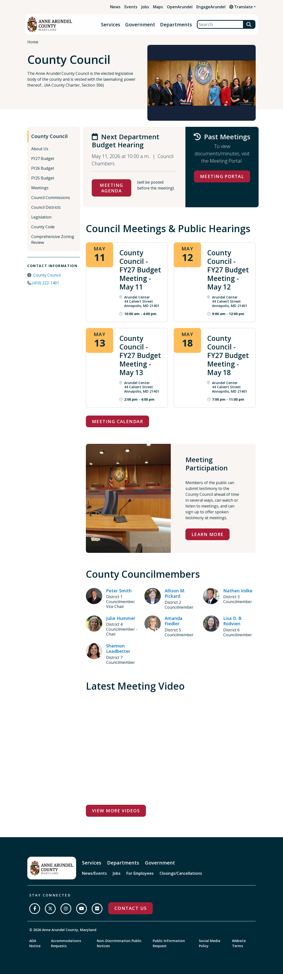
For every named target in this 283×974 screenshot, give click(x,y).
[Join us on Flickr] (97, 908)
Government (140, 24)
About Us (39, 148)
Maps (158, 7)
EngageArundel (210, 7)
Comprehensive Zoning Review (52, 239)
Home (32, 42)
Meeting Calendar (117, 421)
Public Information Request (169, 943)
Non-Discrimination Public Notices (119, 943)
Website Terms (239, 943)
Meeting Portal (222, 176)
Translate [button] (241, 7)
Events (130, 7)
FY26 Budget (42, 168)
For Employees (140, 873)
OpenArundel (179, 7)
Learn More (207, 534)
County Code (43, 226)
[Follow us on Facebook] (34, 908)
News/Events (94, 873)
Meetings (40, 187)
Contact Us (130, 908)
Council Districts (46, 207)
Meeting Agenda (111, 188)
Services (110, 24)
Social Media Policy (209, 943)
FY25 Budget (42, 178)
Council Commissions (50, 197)
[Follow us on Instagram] (66, 908)
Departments (176, 24)
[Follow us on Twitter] (50, 908)
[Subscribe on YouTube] (81, 908)
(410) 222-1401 (45, 283)
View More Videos (116, 811)
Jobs (145, 7)
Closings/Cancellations (181, 873)
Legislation (41, 217)
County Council (49, 136)
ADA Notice (34, 943)
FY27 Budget (42, 158)
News (115, 7)
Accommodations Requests (66, 943)
